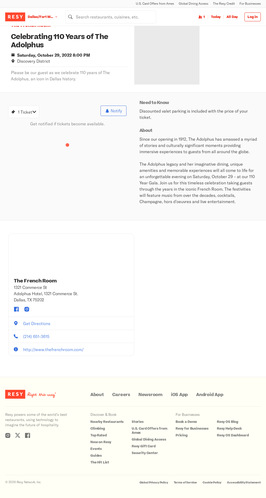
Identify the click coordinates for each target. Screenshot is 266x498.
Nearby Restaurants (107, 421)
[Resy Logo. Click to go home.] (15, 16)
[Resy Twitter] (17, 435)
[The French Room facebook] (16, 309)
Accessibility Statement (244, 482)
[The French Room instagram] (26, 309)
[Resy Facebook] (27, 435)
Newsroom (150, 395)
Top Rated (98, 435)
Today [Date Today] (216, 17)
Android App (209, 395)
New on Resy (100, 442)
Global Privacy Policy (153, 482)
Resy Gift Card (144, 446)
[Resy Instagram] (7, 435)
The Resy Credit (224, 3)
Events (96, 449)
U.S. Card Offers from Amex (155, 3)
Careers (121, 395)
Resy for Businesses (192, 428)
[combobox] (110, 16)
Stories (138, 421)
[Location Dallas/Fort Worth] (46, 17)
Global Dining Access (193, 3)
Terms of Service (185, 482)
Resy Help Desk (229, 428)
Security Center (145, 453)
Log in (253, 17)
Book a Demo (186, 421)
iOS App (179, 395)
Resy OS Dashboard (233, 435)
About (97, 395)
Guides (96, 455)
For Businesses (250, 3)
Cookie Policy (212, 482)
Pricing (182, 435)
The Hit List (99, 462)
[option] (177, 55)
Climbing (97, 428)
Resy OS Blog (227, 421)
